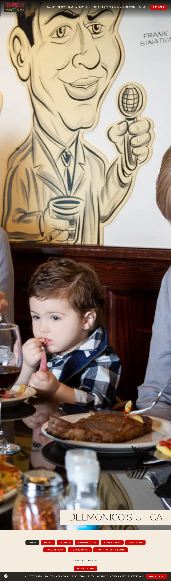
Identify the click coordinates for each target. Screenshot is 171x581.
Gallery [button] (51, 7)
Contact (102, 572)
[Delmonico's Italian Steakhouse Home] (15, 7)
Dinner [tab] (32, 391)
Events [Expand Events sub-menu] (143, 7)
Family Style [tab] (135, 391)
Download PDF (85, 417)
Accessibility (118, 572)
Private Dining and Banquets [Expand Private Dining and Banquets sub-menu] (119, 7)
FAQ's (83, 572)
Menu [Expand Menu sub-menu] (96, 7)
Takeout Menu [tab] (55, 398)
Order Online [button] (156, 572)
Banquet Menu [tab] (112, 391)
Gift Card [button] (158, 7)
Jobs (74, 572)
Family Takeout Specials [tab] (110, 398)
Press (91, 572)
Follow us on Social (57, 572)
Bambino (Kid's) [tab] (87, 391)
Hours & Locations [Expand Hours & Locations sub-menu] (79, 7)
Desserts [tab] (65, 391)
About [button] (61, 7)
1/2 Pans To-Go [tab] (79, 398)
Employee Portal (33, 572)
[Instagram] (6, 572)
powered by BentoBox (85, 579)
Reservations (136, 572)
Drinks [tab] (48, 391)
